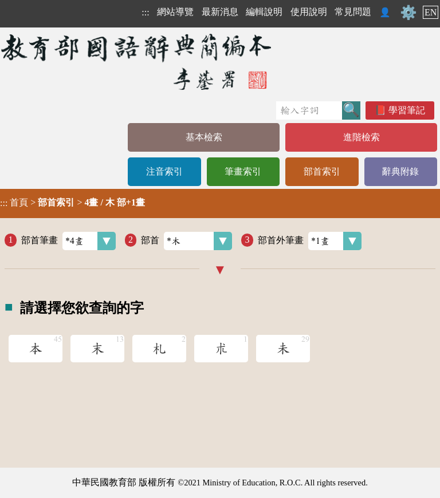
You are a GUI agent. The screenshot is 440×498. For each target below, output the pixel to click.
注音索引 (164, 171)
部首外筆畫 (310, 241)
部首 (186, 241)
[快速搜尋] (309, 110)
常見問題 (353, 12)
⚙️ (408, 12)
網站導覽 (175, 12)
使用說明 (308, 12)
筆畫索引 (243, 171)
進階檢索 (361, 137)
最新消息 (220, 12)
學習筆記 (406, 110)
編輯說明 (264, 12)
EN (431, 12)
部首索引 (322, 171)
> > (72, 202)
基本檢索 (204, 137)
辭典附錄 (400, 171)
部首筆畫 (68, 241)
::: (145, 12)
